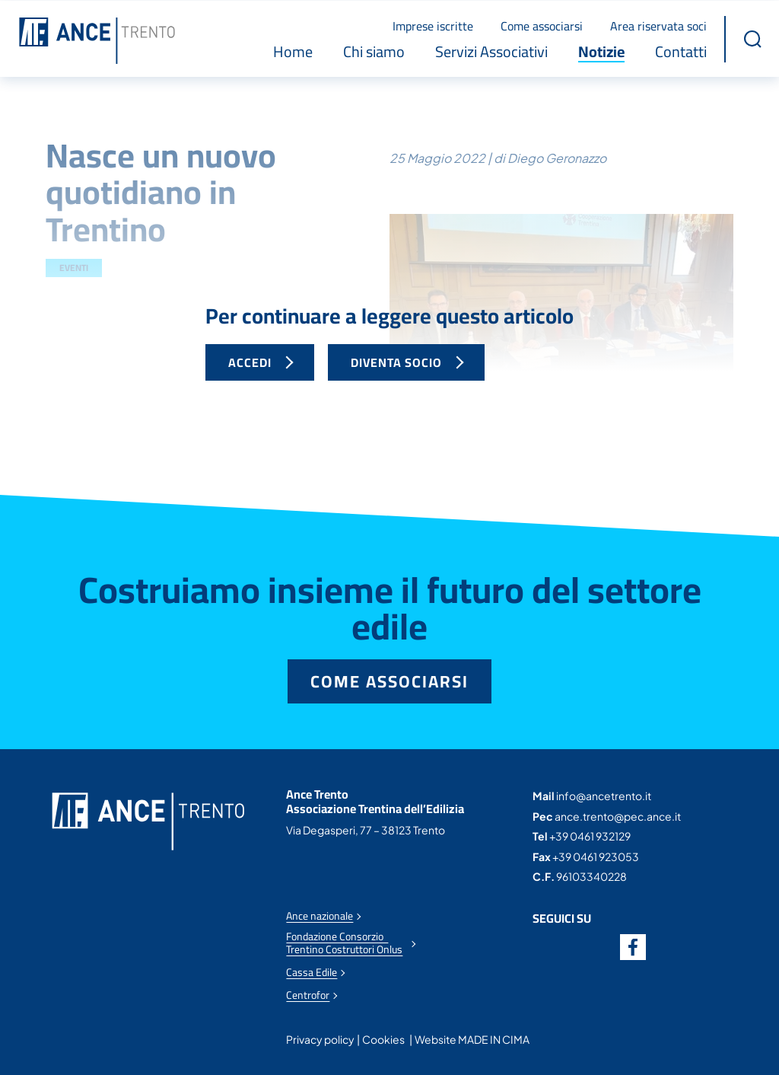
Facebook (633, 946)
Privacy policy (320, 1038)
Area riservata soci (658, 25)
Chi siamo (374, 51)
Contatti (681, 51)
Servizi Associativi (491, 51)
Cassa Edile (311, 971)
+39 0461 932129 (590, 835)
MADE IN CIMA (493, 1038)
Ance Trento (97, 40)
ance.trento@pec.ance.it (618, 815)
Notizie (601, 51)
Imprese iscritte (433, 25)
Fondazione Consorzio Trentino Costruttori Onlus (344, 942)
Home (293, 51)
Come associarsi (542, 25)
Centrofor (307, 994)
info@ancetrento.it (603, 795)
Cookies (383, 1038)
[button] (752, 38)
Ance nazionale (319, 915)
